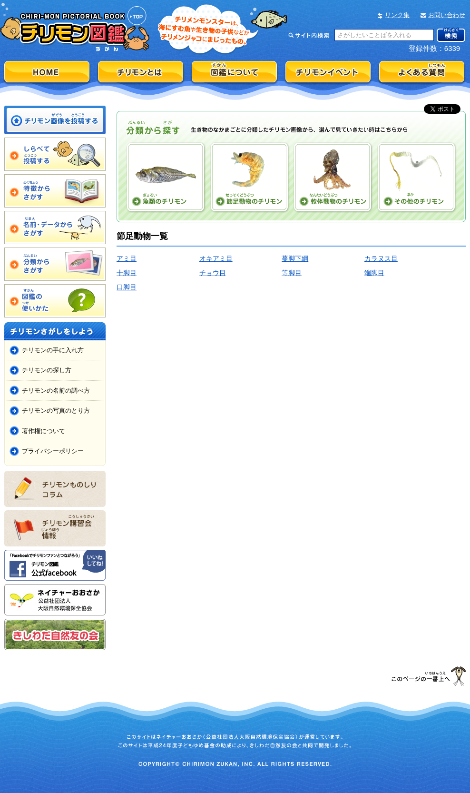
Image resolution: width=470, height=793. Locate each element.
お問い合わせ (446, 15)
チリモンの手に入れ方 (53, 350)
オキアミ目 (216, 258)
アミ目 (127, 258)
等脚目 (292, 273)
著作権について (43, 431)
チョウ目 (212, 273)
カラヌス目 (381, 258)
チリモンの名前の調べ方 (56, 390)
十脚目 (127, 273)
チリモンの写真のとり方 (56, 410)
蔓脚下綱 (295, 258)
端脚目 (374, 273)
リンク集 (397, 15)
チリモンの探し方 (46, 370)
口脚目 (127, 287)
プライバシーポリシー (53, 451)
